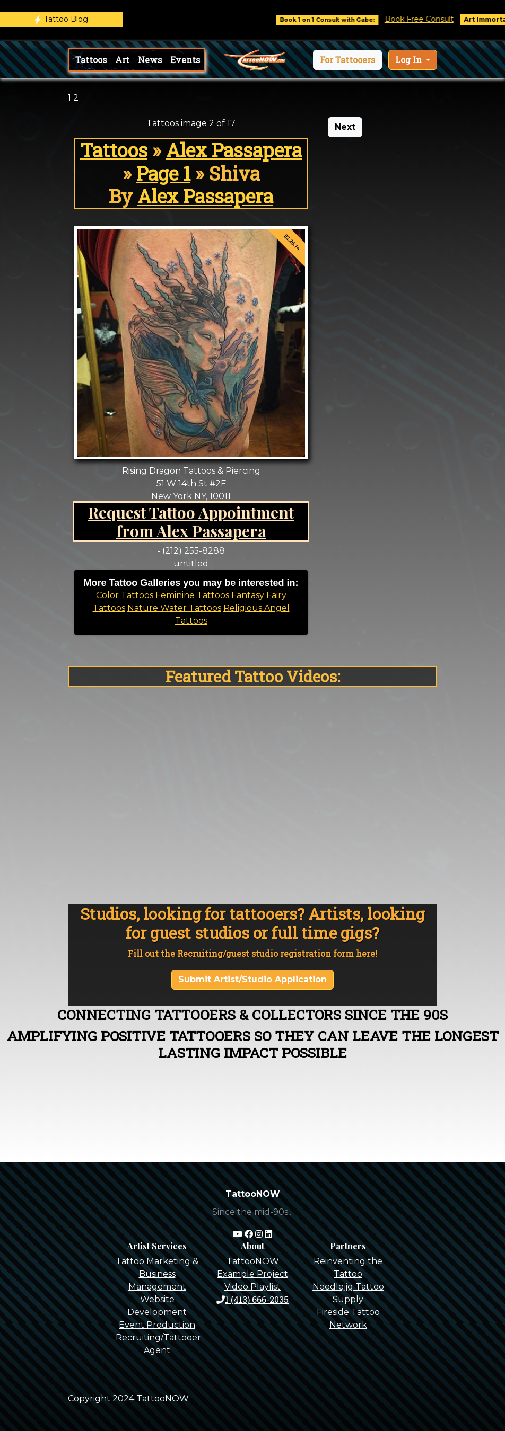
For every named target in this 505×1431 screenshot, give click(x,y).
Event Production (157, 1325)
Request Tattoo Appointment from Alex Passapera (191, 521)
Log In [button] (409, 59)
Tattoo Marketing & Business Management (157, 1274)
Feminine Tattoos (192, 595)
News (150, 59)
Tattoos (91, 59)
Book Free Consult (430, 19)
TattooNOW (253, 1261)
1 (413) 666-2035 (252, 1299)
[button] (347, 60)
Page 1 (163, 173)
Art (122, 59)
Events (185, 59)
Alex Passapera (234, 150)
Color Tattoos (124, 595)
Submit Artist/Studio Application (252, 979)
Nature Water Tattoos (174, 608)
